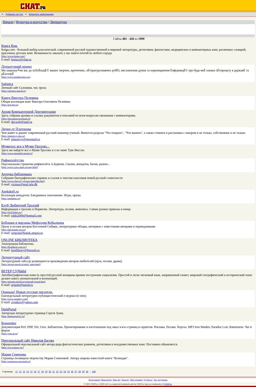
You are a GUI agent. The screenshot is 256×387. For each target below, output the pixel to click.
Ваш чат (116, 380)
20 (50, 371)
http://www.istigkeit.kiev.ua (16, 77)
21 (53, 371)
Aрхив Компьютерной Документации (28, 112)
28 (79, 371)
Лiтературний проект (16, 67)
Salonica (7, 84)
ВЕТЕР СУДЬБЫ (13, 271)
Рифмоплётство (12, 160)
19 (46, 371)
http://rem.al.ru (9, 333)
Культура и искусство (31, 22)
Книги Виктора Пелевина (19, 98)
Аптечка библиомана (16, 174)
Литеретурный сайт (15, 257)
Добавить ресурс (14, 14)
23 (61, 371)
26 (72, 371)
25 (68, 371)
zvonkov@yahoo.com (24, 302)
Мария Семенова (13, 354)
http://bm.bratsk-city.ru (13, 229)
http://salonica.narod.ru (13, 90)
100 (94, 371)
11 (16, 371)
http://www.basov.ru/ (12, 347)
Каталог (125, 380)
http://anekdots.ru (10, 198)
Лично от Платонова (16, 129)
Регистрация (94, 380)
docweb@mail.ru (21, 122)
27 (76, 371)
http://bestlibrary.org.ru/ (14, 247)
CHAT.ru (168, 384)
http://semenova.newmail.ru (16, 361)
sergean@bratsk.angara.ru (27, 233)
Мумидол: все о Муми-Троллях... (25, 146)
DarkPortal (8, 309)
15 (31, 371)
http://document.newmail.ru (16, 118)
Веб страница (136, 380)
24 (64, 371)
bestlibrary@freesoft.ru (25, 250)
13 (24, 371)
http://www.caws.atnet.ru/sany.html (19, 167)
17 (39, 371)
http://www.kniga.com (13, 56)
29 (83, 371)
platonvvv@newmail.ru (25, 139)
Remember (8, 323)
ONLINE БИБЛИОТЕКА (19, 240)
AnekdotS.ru (10, 191)
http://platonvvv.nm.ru (13, 136)
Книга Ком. (9, 46)
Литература (58, 22)
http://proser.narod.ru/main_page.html (21, 264)
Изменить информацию (41, 14)
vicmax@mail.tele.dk (24, 184)
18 (42, 371)
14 (27, 371)
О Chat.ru (148, 380)
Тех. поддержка (160, 380)
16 (35, 371)
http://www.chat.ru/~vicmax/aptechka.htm (23, 181)
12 (20, 371)
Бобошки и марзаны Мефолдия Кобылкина (32, 223)
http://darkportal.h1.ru (13, 316)
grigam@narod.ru (22, 284)
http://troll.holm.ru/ (11, 212)
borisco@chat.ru (21, 59)
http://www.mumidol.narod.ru (17, 153)
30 (87, 371)
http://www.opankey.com (14, 299)
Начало (8, 22)
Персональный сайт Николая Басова (27, 340)
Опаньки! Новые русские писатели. (27, 292)
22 (57, 371)
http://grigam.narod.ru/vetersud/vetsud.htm (23, 281)
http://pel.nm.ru (10, 104)
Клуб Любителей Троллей (20, 205)
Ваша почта (106, 380)
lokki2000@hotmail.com (26, 215)
